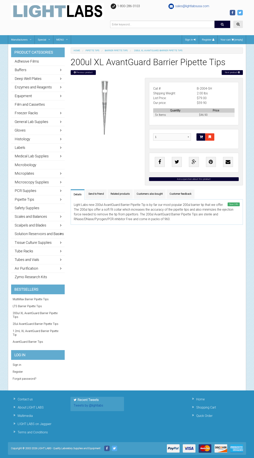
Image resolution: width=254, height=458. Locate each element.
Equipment (23, 96)
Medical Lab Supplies (32, 156)
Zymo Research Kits (31, 277)
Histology (22, 139)
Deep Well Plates (28, 78)
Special (42, 39)
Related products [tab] (120, 193)
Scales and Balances (31, 216)
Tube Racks (24, 251)
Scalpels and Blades (30, 225)
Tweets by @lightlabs (88, 405)
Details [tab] (78, 194)
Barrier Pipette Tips (116, 50)
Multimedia (25, 416)
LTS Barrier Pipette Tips (27, 306)
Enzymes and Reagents (33, 87)
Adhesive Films (27, 61)
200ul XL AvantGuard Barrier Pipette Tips (35, 315)
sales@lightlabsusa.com (188, 6)
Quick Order (204, 416)
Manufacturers (19, 39)
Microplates (24, 173)
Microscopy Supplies (32, 182)
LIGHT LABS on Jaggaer (34, 424)
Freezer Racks (26, 113)
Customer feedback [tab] (180, 193)
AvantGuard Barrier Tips (28, 342)
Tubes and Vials (27, 260)
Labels (20, 147)
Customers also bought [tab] (150, 193)
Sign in (190, 39)
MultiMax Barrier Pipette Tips (31, 299)
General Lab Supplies (31, 122)
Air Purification (26, 268)
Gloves (20, 130)
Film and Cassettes (30, 104)
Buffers (20, 70)
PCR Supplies (25, 191)
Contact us (25, 399)
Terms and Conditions (33, 432)
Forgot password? (24, 379)
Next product (232, 72)
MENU (60, 39)
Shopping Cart (206, 407)
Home (77, 50)
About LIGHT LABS (31, 407)
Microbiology (25, 165)
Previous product (83, 72)
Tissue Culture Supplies (33, 242)
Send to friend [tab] (96, 193)
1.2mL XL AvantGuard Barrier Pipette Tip (35, 333)
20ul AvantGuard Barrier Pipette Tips (35, 324)
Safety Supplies (27, 208)
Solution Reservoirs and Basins (39, 234)
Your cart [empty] (231, 39)
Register (208, 39)
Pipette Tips (92, 50)
